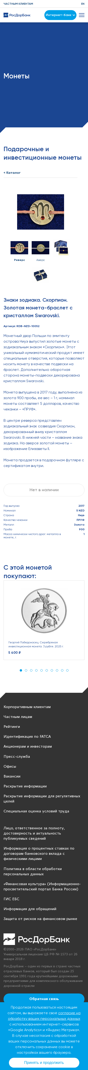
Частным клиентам (18, 3)
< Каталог (12, 173)
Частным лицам (18, 717)
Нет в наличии (44, 489)
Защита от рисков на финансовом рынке (40, 919)
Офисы (10, 767)
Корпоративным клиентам (27, 707)
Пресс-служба (17, 757)
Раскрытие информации (25, 786)
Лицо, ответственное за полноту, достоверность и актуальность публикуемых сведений (34, 833)
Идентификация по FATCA (27, 737)
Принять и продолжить (44, 1063)
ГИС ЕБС (11, 899)
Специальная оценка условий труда (36, 811)
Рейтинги (12, 727)
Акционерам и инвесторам (28, 747)
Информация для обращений (30, 909)
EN (82, 3)
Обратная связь (44, 999)
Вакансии (12, 776)
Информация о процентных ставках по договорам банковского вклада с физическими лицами (39, 854)
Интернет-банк (60, 15)
